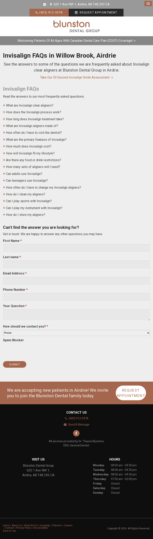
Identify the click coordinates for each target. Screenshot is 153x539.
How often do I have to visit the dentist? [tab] (34, 133)
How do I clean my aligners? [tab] (25, 194)
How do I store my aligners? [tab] (25, 215)
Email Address (15, 273)
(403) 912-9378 (51, 12)
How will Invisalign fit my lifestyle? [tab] (30, 153)
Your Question (15, 306)
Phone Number (15, 290)
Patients (57, 525)
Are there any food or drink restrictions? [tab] (33, 160)
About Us (17, 525)
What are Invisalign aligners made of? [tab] (32, 126)
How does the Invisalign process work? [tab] (33, 112)
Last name (12, 257)
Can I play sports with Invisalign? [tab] (29, 201)
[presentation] (26, 350)
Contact (9, 527)
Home (6, 525)
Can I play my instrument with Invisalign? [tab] (34, 208)
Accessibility (40, 527)
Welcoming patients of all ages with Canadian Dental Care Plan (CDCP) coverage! (75, 41)
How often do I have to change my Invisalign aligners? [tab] (43, 187)
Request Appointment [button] (98, 12)
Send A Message (78, 424)
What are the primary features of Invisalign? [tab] (36, 140)
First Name (12, 241)
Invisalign (45, 525)
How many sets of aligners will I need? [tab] (33, 167)
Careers (68, 525)
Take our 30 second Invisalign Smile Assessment (75, 77)
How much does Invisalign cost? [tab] (28, 146)
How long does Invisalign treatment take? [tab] (35, 119)
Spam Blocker (13, 340)
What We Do (30, 525)
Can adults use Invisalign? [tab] (24, 174)
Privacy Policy (23, 527)
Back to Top (9, 530)
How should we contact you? (25, 326)
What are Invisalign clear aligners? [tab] (29, 105)
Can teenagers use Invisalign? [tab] (27, 180)
